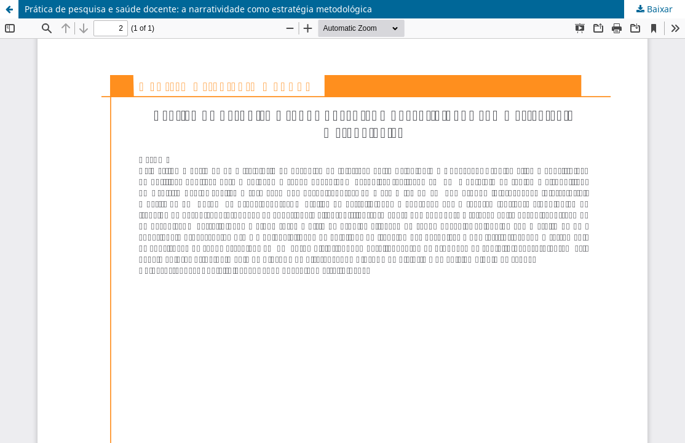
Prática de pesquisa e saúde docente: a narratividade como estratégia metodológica (198, 9)
